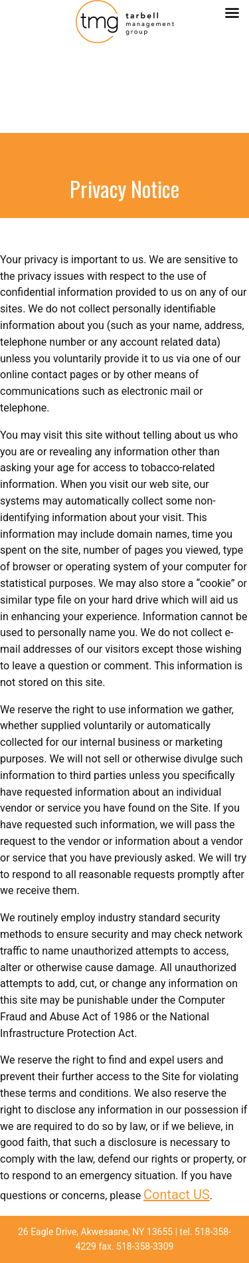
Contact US (176, 1195)
